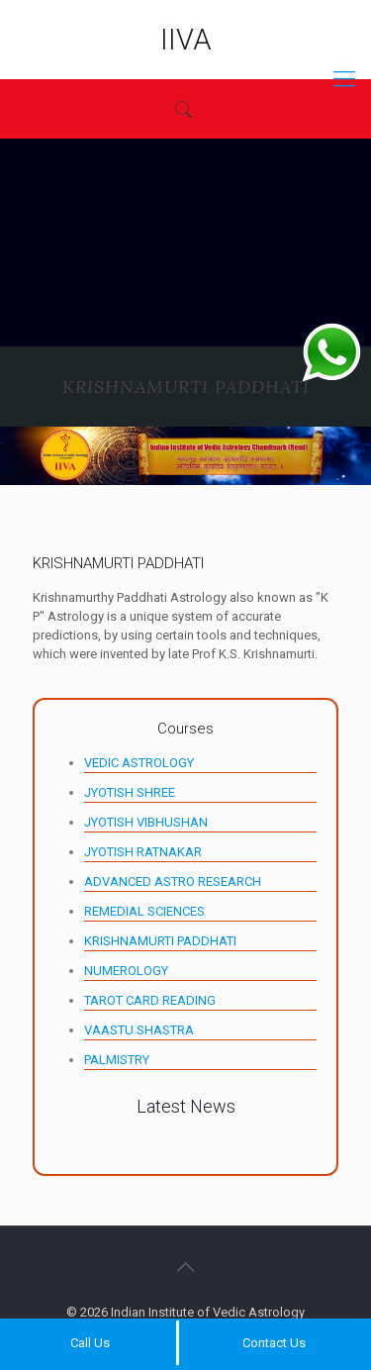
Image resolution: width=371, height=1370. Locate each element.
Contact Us (274, 1342)
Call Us (90, 1342)
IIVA (186, 39)
